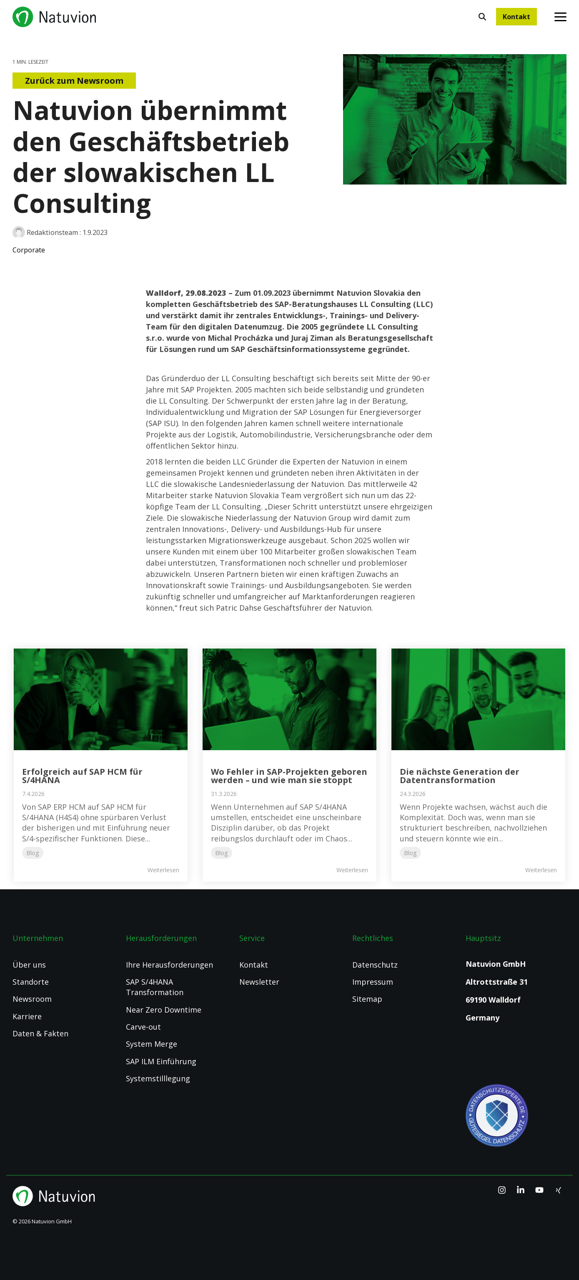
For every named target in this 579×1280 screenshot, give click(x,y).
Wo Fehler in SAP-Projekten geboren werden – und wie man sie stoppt (289, 776)
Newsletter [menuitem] (259, 982)
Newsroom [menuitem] (32, 999)
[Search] (482, 16)
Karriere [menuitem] (27, 1016)
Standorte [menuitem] (31, 982)
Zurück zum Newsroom (74, 80)
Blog (32, 853)
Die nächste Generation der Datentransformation (459, 776)
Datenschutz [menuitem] (375, 965)
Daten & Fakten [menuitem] (40, 1033)
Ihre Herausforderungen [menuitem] (169, 965)
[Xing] (558, 1190)
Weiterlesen (163, 870)
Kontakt (516, 16)
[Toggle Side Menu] (560, 16)
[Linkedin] (521, 1190)
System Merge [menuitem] (151, 1044)
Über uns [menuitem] (29, 965)
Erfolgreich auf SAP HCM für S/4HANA (82, 776)
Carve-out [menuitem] (143, 1027)
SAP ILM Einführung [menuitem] (161, 1061)
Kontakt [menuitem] (253, 965)
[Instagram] (503, 1190)
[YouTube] (540, 1190)
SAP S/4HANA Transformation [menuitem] (154, 987)
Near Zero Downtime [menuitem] (163, 1010)
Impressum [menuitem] (372, 982)
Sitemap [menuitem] (367, 999)
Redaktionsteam (46, 232)
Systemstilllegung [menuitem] (158, 1078)
